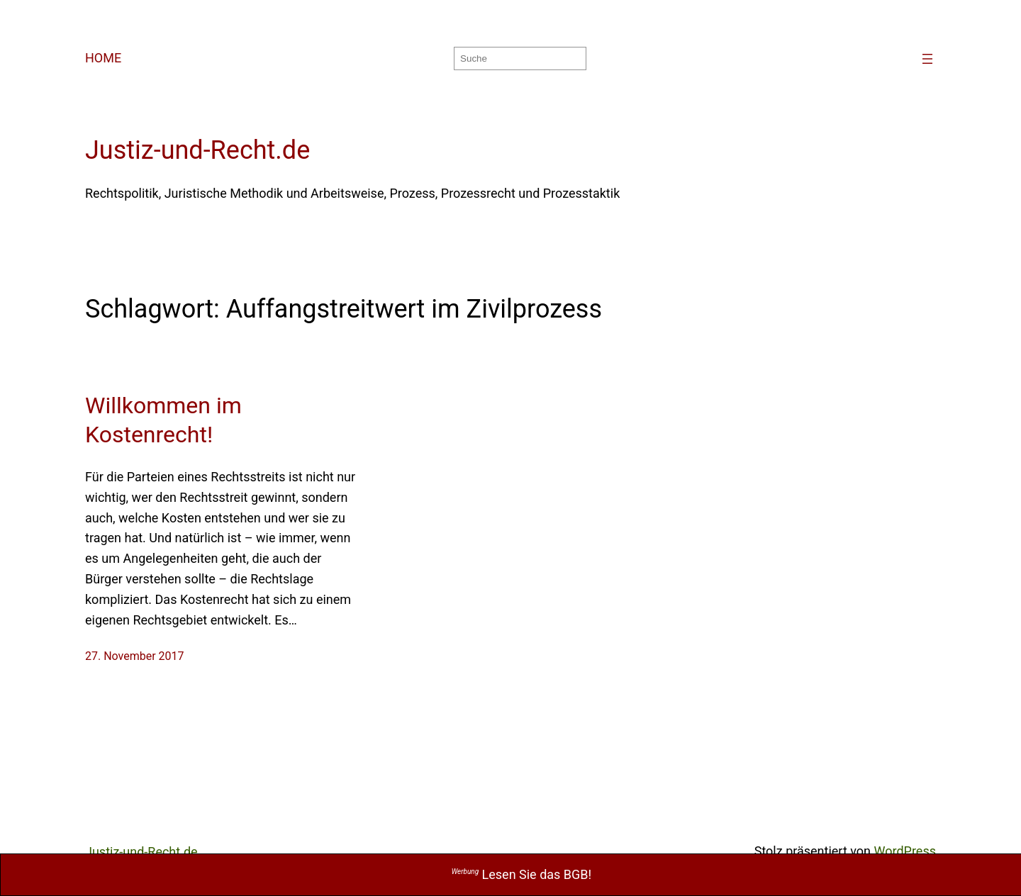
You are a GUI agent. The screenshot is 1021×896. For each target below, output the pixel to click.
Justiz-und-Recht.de (197, 150)
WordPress (905, 851)
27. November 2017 (134, 656)
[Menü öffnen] (927, 58)
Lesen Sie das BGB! (522, 874)
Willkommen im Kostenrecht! (163, 420)
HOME (103, 57)
